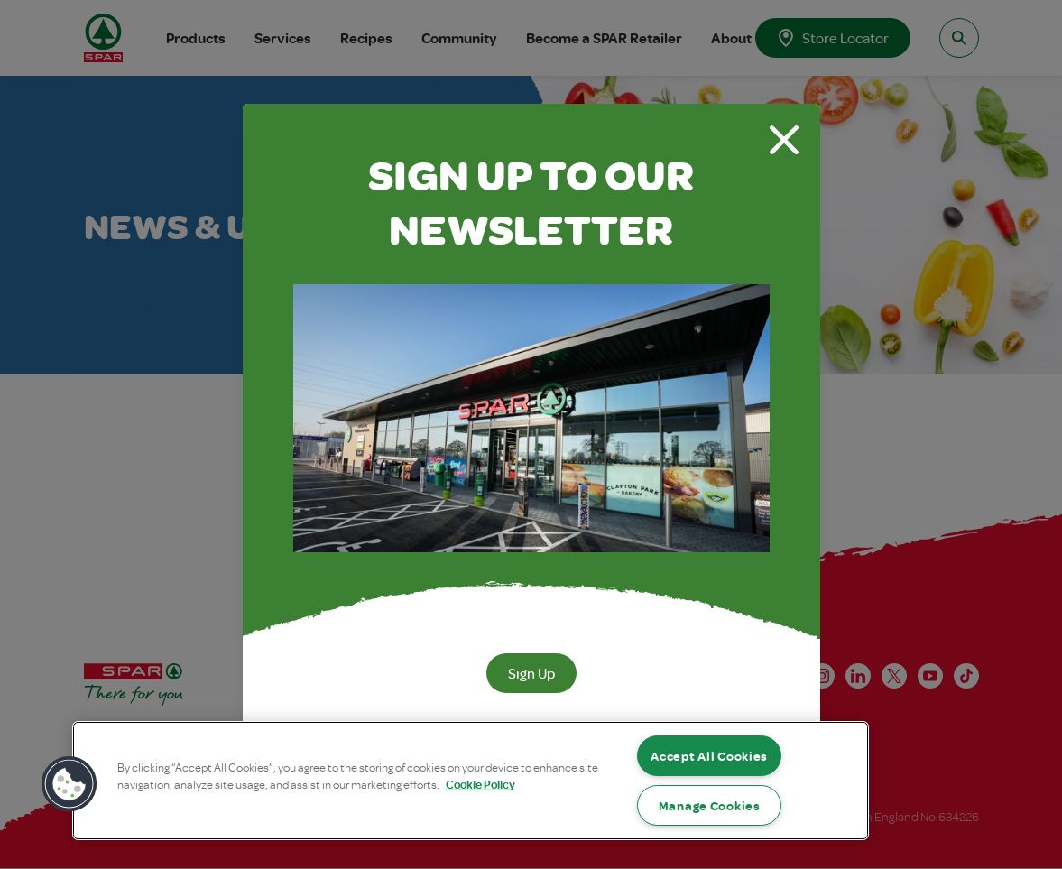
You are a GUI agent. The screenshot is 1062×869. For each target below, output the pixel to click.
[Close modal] (784, 139)
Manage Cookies (710, 805)
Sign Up (531, 673)
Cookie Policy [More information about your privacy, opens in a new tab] (480, 784)
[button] (69, 784)
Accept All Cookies (709, 755)
